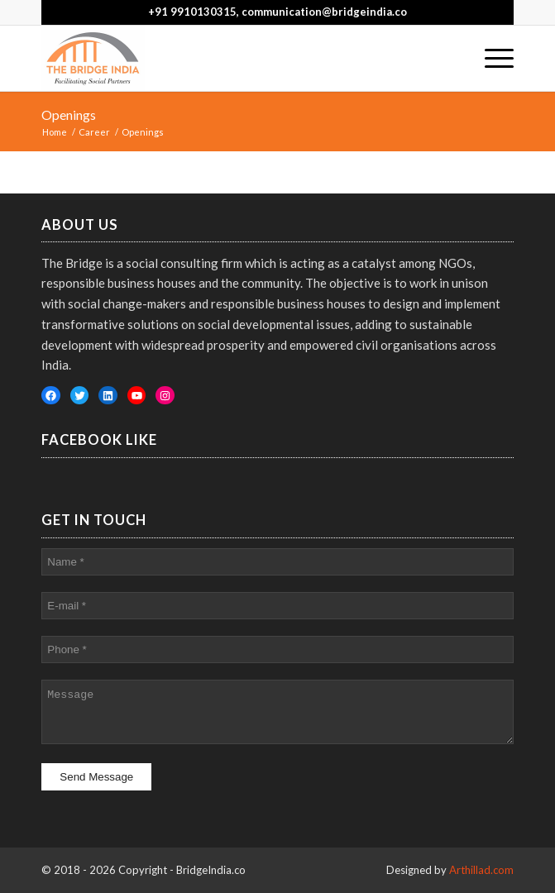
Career (94, 132)
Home (54, 132)
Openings (68, 114)
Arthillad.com (481, 869)
